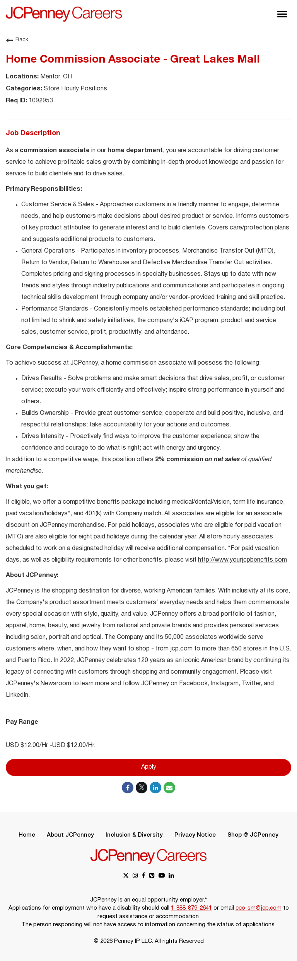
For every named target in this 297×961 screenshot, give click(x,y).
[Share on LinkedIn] (155, 788)
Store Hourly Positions (74, 89)
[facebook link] (143, 876)
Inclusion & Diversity (134, 835)
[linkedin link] (171, 876)
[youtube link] (162, 876)
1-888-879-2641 (191, 908)
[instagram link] (135, 876)
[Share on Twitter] (141, 788)
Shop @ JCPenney (252, 835)
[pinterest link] (152, 876)
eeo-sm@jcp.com (259, 908)
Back (17, 40)
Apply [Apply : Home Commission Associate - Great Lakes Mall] (148, 767)
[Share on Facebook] (128, 788)
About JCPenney (70, 835)
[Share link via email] (169, 788)
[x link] (126, 876)
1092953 (40, 101)
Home (27, 835)
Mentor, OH (55, 77)
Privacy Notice (195, 835)
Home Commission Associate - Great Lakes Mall (133, 60)
